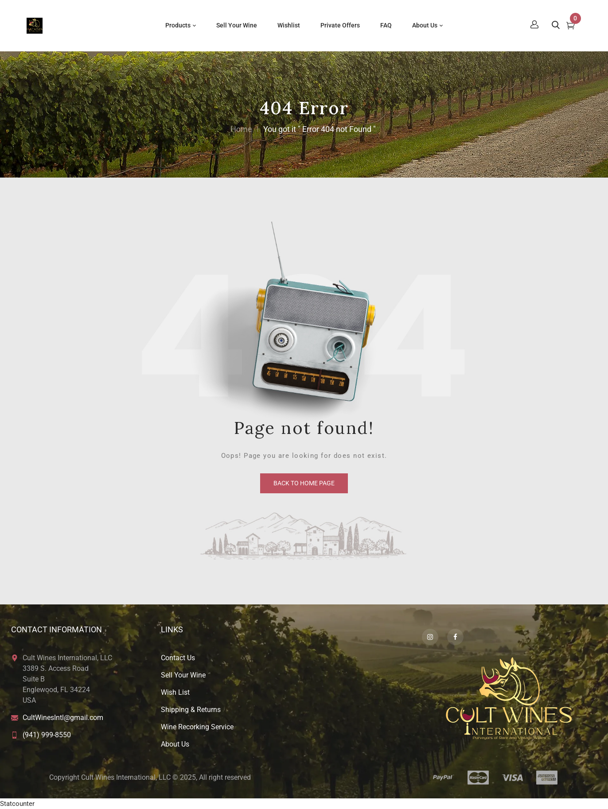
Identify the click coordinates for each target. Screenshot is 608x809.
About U (173, 744)
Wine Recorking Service (197, 727)
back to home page (304, 483)
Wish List (175, 692)
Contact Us (178, 658)
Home (241, 129)
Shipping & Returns (191, 709)
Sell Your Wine (183, 675)
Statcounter (17, 804)
